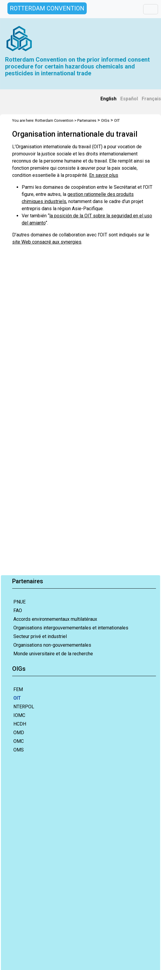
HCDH (19, 724)
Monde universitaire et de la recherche (53, 653)
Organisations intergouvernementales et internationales (70, 628)
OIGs (105, 120)
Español (129, 99)
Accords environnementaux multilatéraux (55, 619)
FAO (17, 610)
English (108, 99)
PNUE (19, 602)
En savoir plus (103, 175)
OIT (17, 698)
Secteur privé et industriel (40, 636)
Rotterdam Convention (54, 120)
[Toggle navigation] (150, 9)
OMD (18, 732)
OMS (18, 750)
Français (151, 99)
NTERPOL (23, 706)
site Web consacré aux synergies (46, 242)
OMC (18, 741)
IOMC (19, 715)
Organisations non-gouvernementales (52, 645)
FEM (18, 689)
